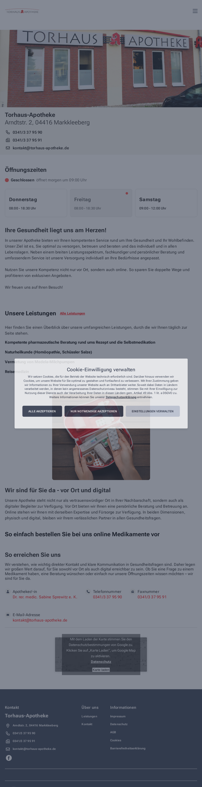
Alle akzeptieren (42, 411)
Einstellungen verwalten (153, 411)
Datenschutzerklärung (121, 397)
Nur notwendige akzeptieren (94, 411)
